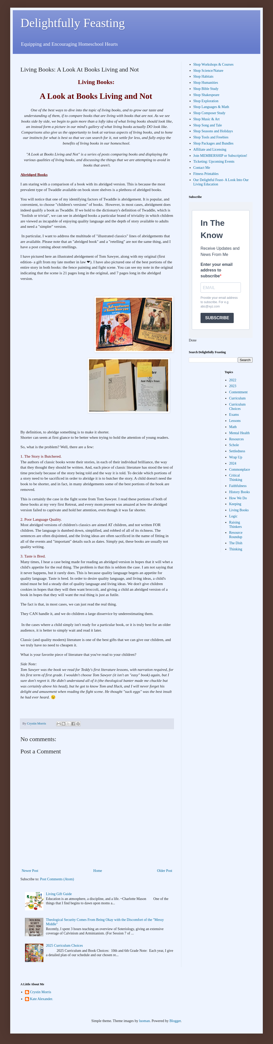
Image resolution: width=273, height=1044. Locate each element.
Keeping (235, 504)
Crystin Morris (40, 992)
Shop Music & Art (206, 119)
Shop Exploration (205, 101)
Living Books (239, 510)
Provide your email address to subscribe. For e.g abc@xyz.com (219, 302)
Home (97, 871)
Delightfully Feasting (72, 23)
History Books (239, 492)
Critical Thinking (235, 477)
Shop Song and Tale (207, 125)
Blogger (175, 1021)
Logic (233, 516)
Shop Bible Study (206, 89)
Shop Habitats (203, 76)
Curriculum (237, 398)
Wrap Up (235, 457)
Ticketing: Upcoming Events (213, 161)
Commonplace (239, 469)
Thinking (235, 549)
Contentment (238, 392)
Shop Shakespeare (206, 95)
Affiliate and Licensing (210, 149)
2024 (232, 463)
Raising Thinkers (235, 524)
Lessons (235, 421)
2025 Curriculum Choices (64, 945)
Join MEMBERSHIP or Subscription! (220, 156)
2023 (232, 386)
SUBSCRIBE (217, 318)
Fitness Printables (206, 174)
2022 (232, 380)
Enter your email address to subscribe (216, 270)
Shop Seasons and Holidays (213, 131)
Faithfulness (237, 486)
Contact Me (201, 168)
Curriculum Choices (237, 406)
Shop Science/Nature (208, 71)
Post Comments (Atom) (57, 879)
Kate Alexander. (41, 999)
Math (233, 427)
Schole (234, 445)
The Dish (235, 543)
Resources (236, 439)
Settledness (237, 451)
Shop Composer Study (209, 113)
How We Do (238, 498)
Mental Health (239, 433)
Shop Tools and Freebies (211, 137)
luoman (144, 1021)
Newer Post (30, 871)
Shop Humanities (205, 83)
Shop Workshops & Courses (213, 64)
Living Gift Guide (59, 894)
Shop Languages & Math (211, 107)
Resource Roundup (235, 535)
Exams (234, 415)
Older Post (164, 871)
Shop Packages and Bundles (213, 143)
